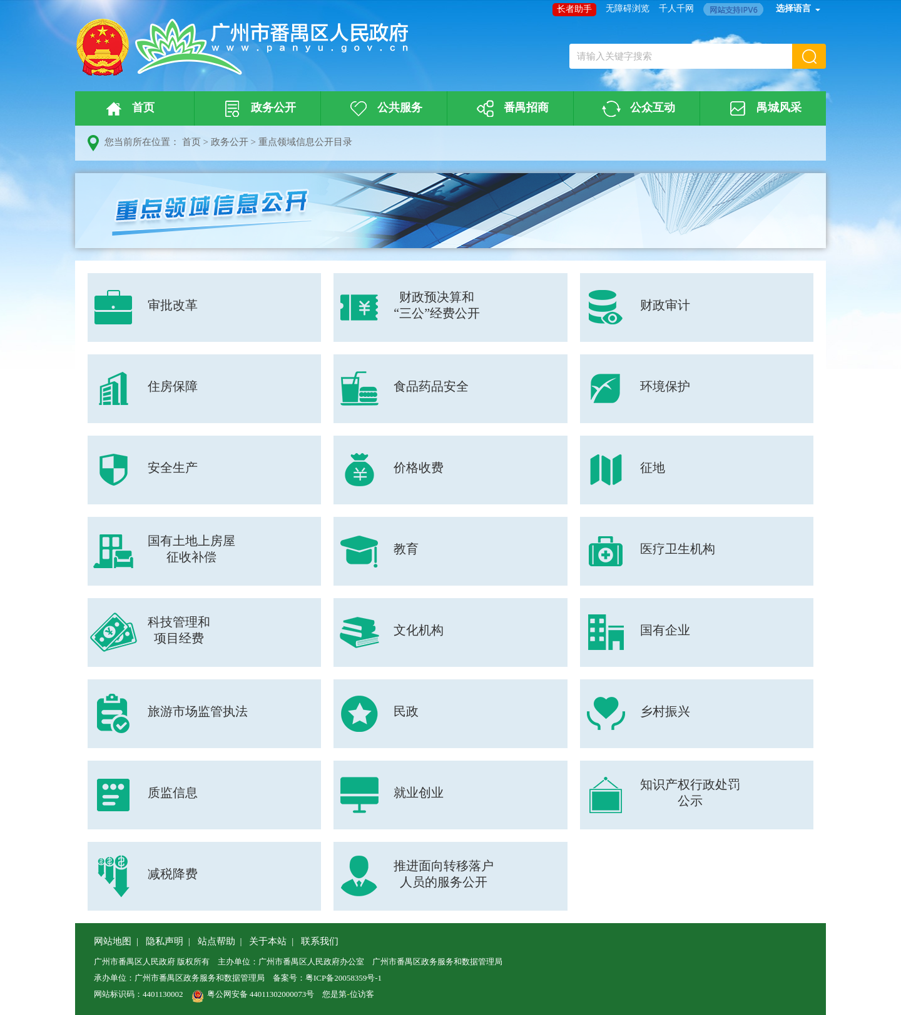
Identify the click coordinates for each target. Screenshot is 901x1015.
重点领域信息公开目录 (305, 142)
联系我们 (320, 941)
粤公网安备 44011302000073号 (253, 994)
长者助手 (574, 9)
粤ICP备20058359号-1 (343, 977)
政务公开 (258, 108)
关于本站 (268, 941)
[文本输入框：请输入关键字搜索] (680, 56)
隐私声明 (164, 941)
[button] (809, 56)
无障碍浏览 (627, 8)
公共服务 (384, 108)
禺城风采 (763, 108)
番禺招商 (510, 108)
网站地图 (112, 941)
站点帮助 (216, 941)
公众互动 (637, 108)
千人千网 (676, 8)
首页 (128, 108)
